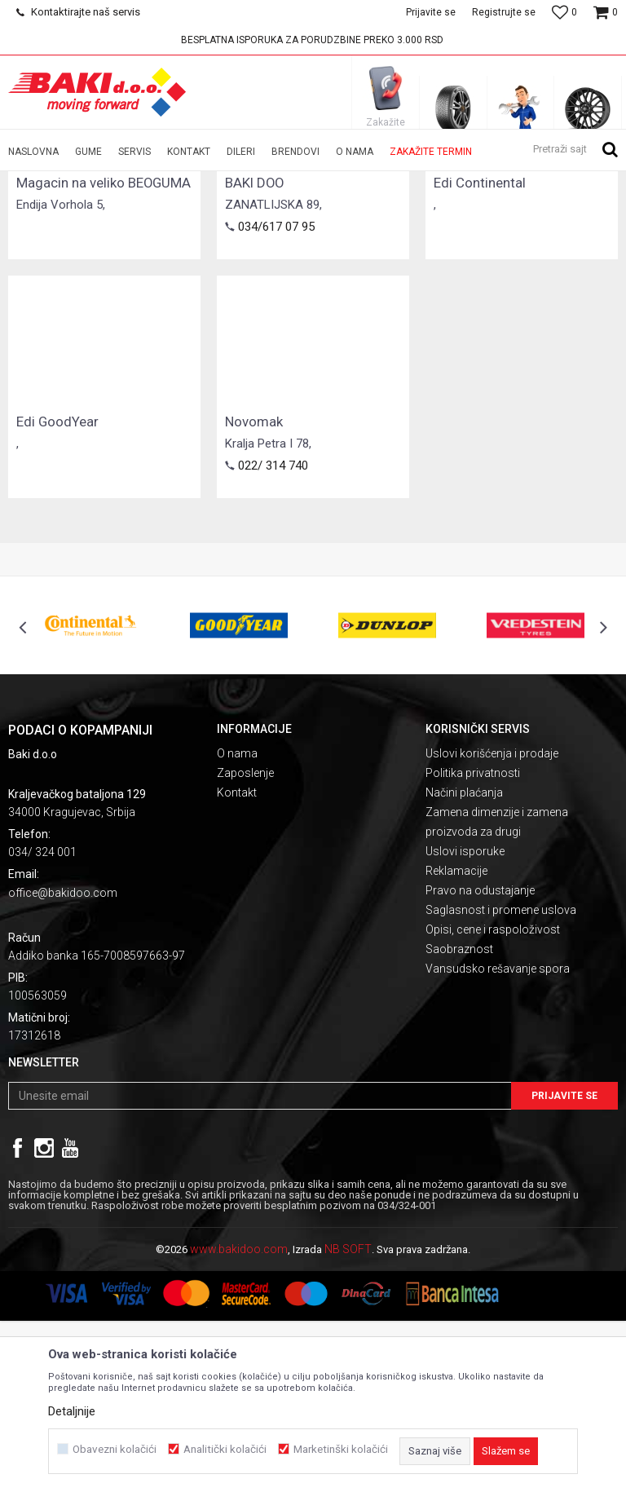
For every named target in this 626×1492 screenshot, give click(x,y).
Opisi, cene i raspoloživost (492, 1100)
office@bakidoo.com (62, 1063)
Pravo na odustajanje (480, 1061)
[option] (313, 40)
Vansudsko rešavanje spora (497, 1139)
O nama (237, 924)
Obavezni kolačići (114, 1449)
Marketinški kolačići (340, 1449)
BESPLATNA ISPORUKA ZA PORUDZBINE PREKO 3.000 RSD (312, 40)
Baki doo (27, 182)
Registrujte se (504, 12)
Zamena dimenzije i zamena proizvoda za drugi (496, 993)
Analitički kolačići (225, 1449)
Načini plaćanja (464, 963)
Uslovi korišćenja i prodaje (491, 924)
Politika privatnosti (472, 944)
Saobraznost (459, 1120)
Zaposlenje (245, 944)
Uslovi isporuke (465, 1022)
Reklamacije (456, 1041)
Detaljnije (71, 1411)
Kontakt (237, 963)
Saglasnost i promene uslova (500, 1081)
